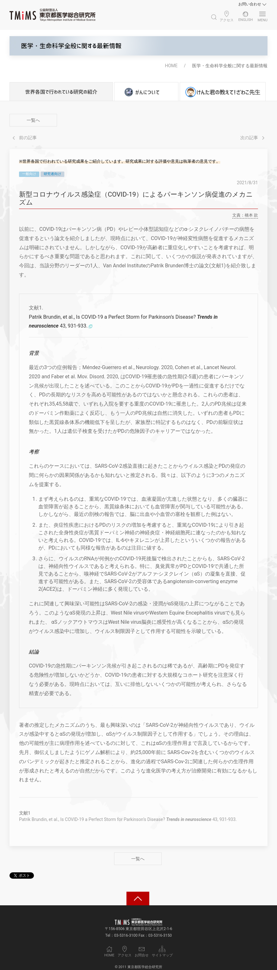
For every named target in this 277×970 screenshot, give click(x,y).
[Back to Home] (52, 15)
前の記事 (25, 137)
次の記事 (252, 137)
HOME (171, 65)
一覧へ (33, 120)
